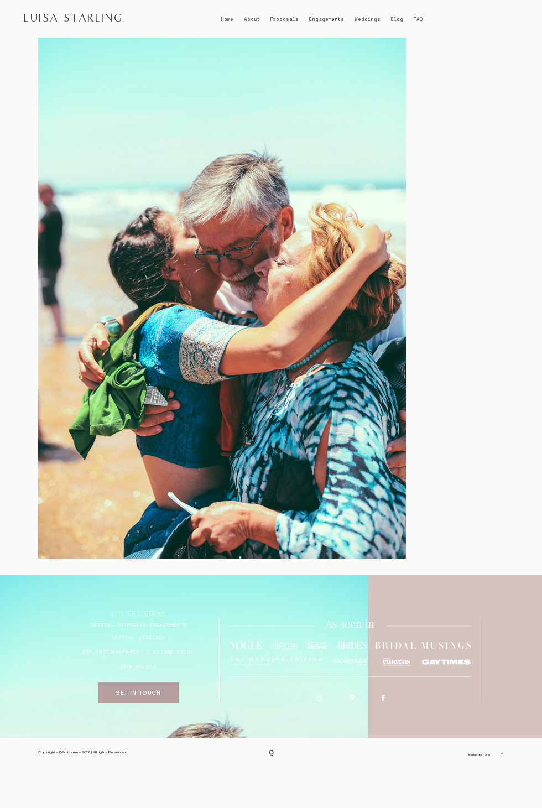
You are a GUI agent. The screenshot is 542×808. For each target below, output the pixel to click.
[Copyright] (271, 791)
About (252, 19)
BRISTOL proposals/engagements (138, 662)
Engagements (326, 19)
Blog (396, 19)
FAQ (418, 19)
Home (227, 19)
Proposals (284, 19)
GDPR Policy (139, 704)
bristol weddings (138, 675)
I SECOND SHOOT (170, 689)
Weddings (368, 19)
